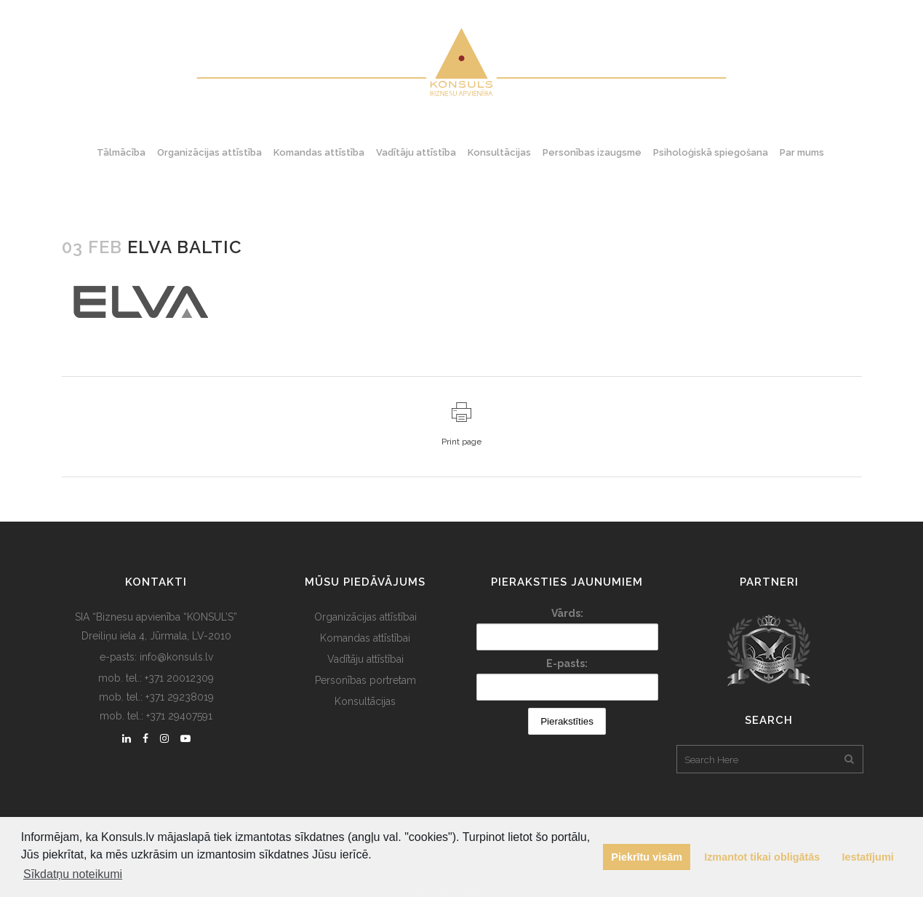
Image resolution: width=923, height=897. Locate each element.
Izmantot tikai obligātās (762, 857)
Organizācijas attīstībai (365, 617)
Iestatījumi (868, 857)
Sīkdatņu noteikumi (72, 874)
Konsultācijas (365, 701)
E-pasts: (567, 663)
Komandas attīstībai (365, 638)
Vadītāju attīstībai (365, 659)
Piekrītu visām (646, 857)
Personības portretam (365, 680)
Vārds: (567, 613)
